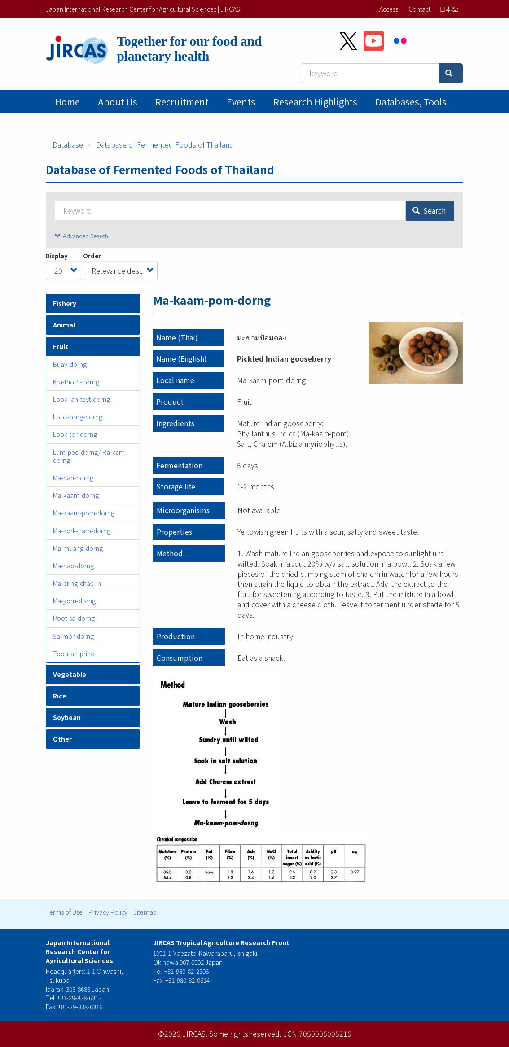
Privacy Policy (107, 911)
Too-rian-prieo (74, 653)
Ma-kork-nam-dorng (81, 530)
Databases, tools (411, 101)
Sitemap (145, 911)
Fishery (64, 303)
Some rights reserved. (245, 1033)
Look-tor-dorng (75, 434)
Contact (419, 8)
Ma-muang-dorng (78, 548)
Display (56, 256)
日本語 (448, 8)
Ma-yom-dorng (74, 600)
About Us (117, 101)
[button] (416, 352)
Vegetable (69, 674)
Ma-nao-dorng (73, 565)
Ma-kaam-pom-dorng (83, 512)
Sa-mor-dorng (73, 636)
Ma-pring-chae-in (77, 583)
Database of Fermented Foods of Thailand (165, 144)
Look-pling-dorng (77, 416)
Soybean (67, 717)
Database (68, 144)
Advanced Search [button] (85, 235)
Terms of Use (64, 911)
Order (92, 256)
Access (388, 8)
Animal (64, 324)
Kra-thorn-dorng (76, 381)
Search (429, 210)
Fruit (60, 346)
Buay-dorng (70, 364)
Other (62, 738)
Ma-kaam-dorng (76, 495)
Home (67, 101)
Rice (59, 695)
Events (241, 101)
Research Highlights (315, 101)
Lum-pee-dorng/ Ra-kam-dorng (90, 456)
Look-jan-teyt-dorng (81, 399)
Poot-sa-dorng (74, 618)
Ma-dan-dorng (73, 477)
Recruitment (182, 101)
